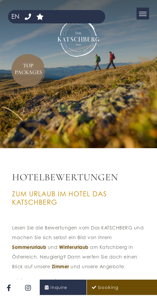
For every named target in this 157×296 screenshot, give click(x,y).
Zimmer (60, 266)
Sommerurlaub (29, 247)
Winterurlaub (74, 247)
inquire (58, 287)
